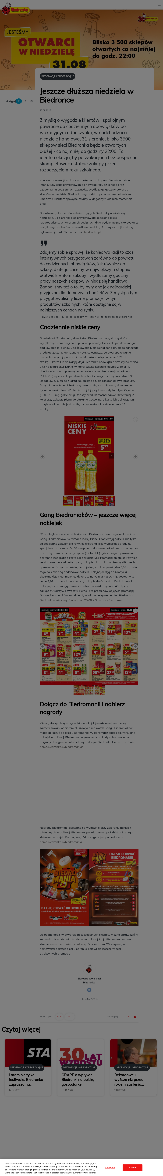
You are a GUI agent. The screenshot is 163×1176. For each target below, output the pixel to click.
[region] (81, 1167)
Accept (132, 1167)
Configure (110, 1167)
